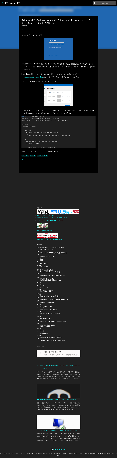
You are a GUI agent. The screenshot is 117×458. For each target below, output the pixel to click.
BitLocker (25, 155)
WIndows (33, 155)
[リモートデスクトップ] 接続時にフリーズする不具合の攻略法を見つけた (58, 430)
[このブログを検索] (106, 3)
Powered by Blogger (58, 449)
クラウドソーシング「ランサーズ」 (47, 215)
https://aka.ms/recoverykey (33, 77)
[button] (22, 29)
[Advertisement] (58, 188)
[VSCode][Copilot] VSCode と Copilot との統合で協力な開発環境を (56, 399)
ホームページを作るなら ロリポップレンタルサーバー (52, 217)
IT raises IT (12, 3)
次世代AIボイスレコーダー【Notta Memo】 (49, 240)
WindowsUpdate (43, 155)
